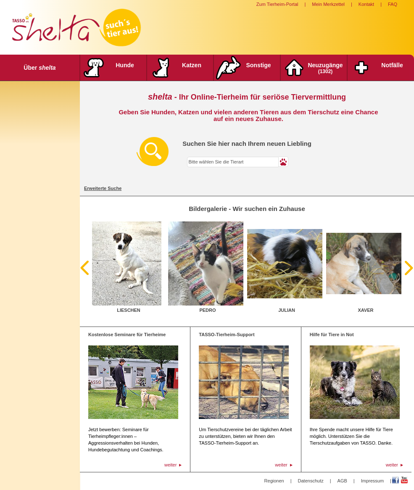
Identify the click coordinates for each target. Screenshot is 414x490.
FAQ (392, 4)
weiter (170, 464)
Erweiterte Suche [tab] (102, 188)
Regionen (274, 480)
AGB (342, 480)
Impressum (372, 480)
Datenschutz (311, 480)
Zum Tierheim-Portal (277, 4)
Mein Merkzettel (328, 4)
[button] (283, 161)
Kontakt (366, 4)
